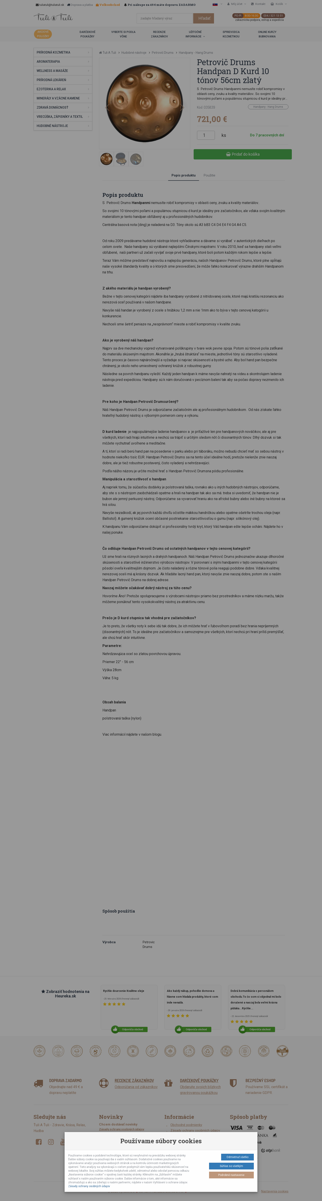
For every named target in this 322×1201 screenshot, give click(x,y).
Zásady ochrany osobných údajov (89, 1186)
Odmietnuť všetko (237, 1157)
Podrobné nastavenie (231, 1175)
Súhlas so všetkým (231, 1166)
